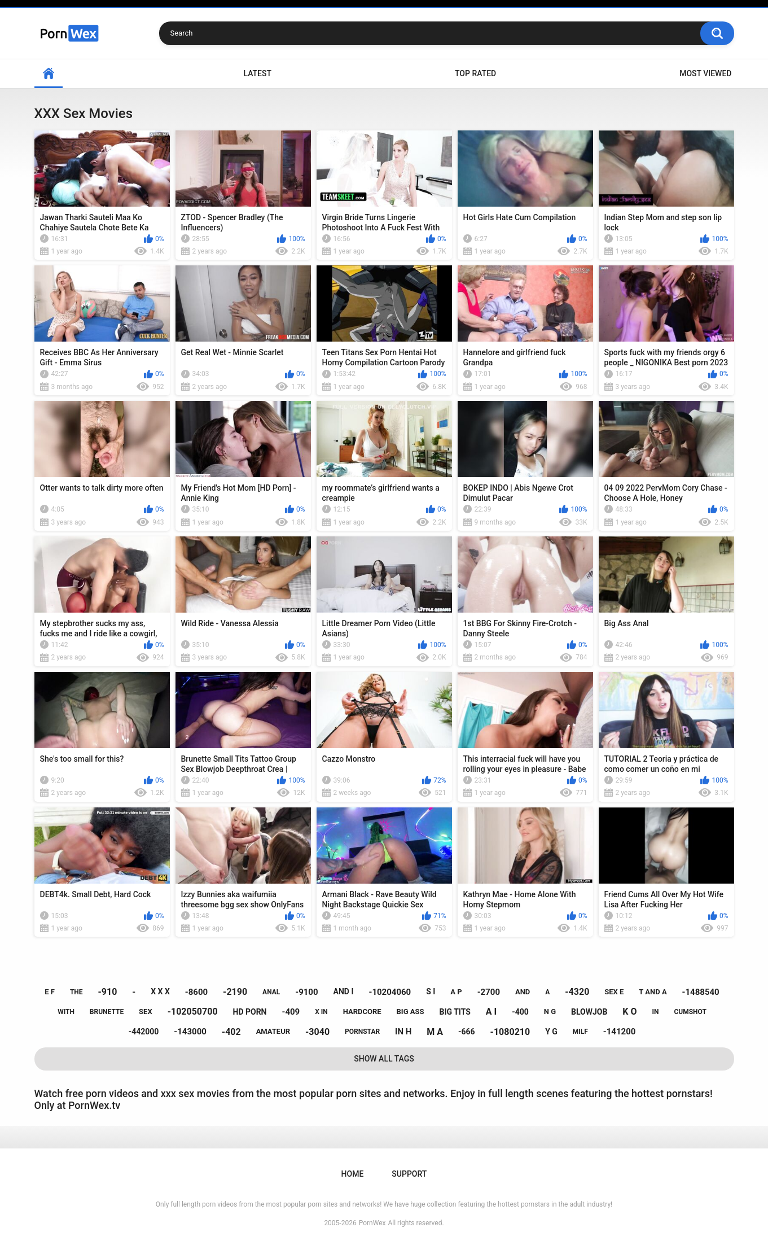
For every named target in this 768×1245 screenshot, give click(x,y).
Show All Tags (384, 1058)
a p (456, 992)
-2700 (488, 992)
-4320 (577, 991)
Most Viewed (705, 73)
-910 (107, 991)
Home (48, 73)
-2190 (235, 991)
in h (403, 1031)
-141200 (619, 1031)
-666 (466, 1031)
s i (430, 991)
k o (629, 1011)
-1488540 (700, 992)
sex (145, 1011)
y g (551, 1031)
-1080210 (510, 1031)
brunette (107, 1012)
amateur (273, 1031)
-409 (291, 1012)
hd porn (250, 1011)
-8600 (196, 992)
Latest (257, 73)
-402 (231, 1031)
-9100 (306, 992)
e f (50, 992)
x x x (160, 991)
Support (409, 1173)
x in (321, 1012)
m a (435, 1031)
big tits (454, 1011)
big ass (410, 1011)
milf (580, 1032)
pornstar (362, 1032)
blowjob (589, 1011)
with (66, 1012)
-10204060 (389, 992)
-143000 (190, 1031)
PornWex (372, 1223)
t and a (652, 992)
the (76, 992)
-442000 (144, 1031)
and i (343, 991)
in (655, 1012)
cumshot (690, 1012)
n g (550, 1011)
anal (271, 992)
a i (491, 1011)
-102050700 (193, 1011)
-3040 (317, 1031)
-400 (520, 1011)
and (522, 992)
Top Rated (475, 73)
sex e (614, 992)
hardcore (362, 1011)
